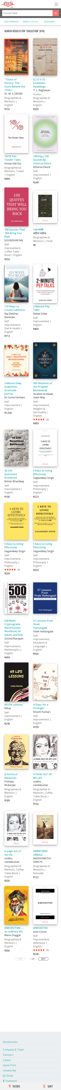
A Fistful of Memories (11, 776)
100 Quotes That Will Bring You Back (14, 233)
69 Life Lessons (13, 704)
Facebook (10, 1081)
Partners (8, 1055)
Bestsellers (49, 21)
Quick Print (9, 1065)
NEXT (43, 959)
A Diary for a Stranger (40, 706)
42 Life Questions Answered (10, 474)
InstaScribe (9, 1070)
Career (7, 1060)
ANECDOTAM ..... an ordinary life (14, 929)
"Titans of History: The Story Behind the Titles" (14, 85)
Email (8, 1075)
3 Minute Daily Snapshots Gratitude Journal (13, 388)
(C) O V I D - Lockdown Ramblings (40, 83)
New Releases (11, 21)
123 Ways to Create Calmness (14, 308)
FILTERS (14, 1086)
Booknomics (10, 1042)
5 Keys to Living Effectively (42, 472)
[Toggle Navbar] (56, 4)
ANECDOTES (40, 928)
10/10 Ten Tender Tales (12, 158)
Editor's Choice (30, 21)
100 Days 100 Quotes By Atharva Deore (42, 160)
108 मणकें (38, 229)
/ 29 (32, 959)
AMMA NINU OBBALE (40, 852)
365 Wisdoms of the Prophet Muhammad (42, 386)
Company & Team (13, 1049)
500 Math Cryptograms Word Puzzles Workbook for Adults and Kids (13, 628)
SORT (48, 1086)
